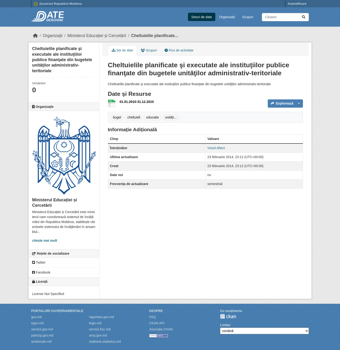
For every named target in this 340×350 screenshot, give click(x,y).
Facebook (41, 272)
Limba (225, 325)
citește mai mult (44, 240)
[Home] (35, 35)
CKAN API (157, 323)
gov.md (36, 317)
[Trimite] (303, 17)
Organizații (227, 17)
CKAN (228, 316)
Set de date (122, 50)
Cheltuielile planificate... (154, 35)
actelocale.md (41, 341)
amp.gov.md (98, 335)
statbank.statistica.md (105, 341)
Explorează (282, 103)
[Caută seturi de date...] (285, 17)
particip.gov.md (42, 335)
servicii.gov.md (42, 329)
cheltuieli (133, 117)
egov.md (37, 323)
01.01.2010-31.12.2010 (137, 102)
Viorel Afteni (216, 148)
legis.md (95, 323)
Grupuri (247, 17)
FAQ (152, 317)
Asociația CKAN (161, 329)
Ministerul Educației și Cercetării (96, 35)
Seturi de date (201, 17)
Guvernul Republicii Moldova (58, 4)
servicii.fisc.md (99, 329)
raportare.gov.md (101, 317)
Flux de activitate (179, 50)
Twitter (39, 262)
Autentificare (297, 3)
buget (117, 117)
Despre (156, 311)
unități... (171, 117)
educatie (152, 117)
